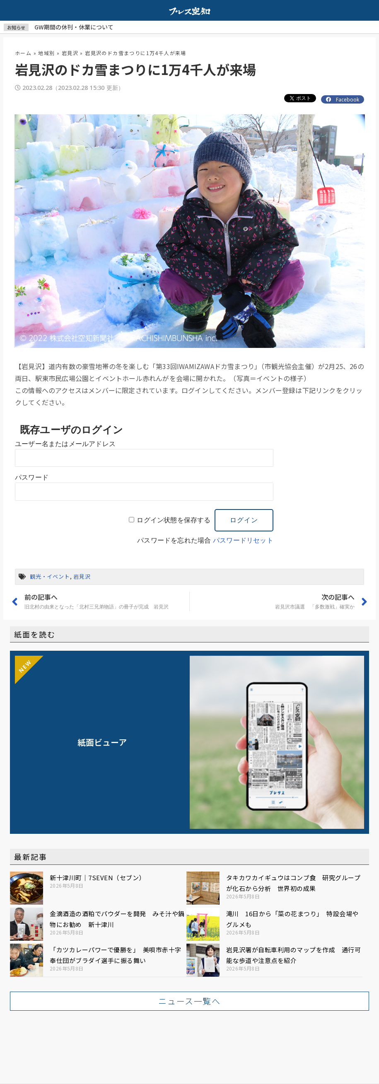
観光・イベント (50, 576)
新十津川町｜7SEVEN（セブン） (97, 877)
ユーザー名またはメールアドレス (65, 443)
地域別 (46, 52)
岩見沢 (70, 52)
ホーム (23, 52)
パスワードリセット (243, 540)
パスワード (31, 477)
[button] (189, 1001)
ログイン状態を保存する (173, 520)
